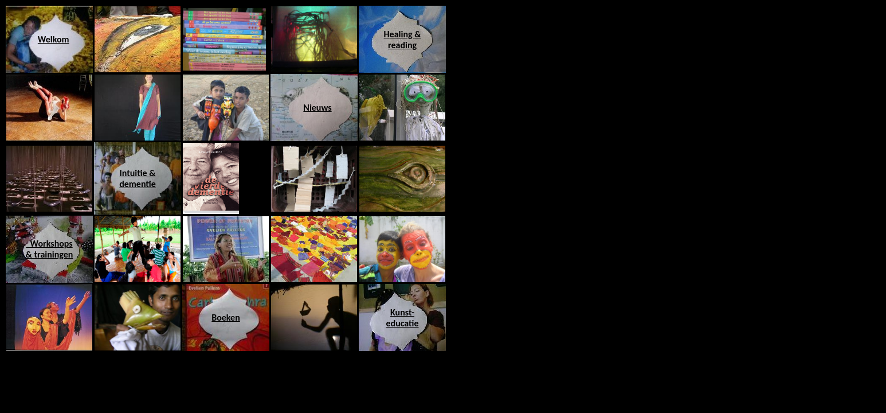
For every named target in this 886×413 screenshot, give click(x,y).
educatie (402, 323)
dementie (137, 183)
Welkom (53, 39)
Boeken (225, 317)
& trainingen (49, 254)
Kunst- (402, 312)
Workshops (49, 243)
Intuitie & (137, 172)
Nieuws (317, 107)
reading (402, 45)
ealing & (405, 34)
